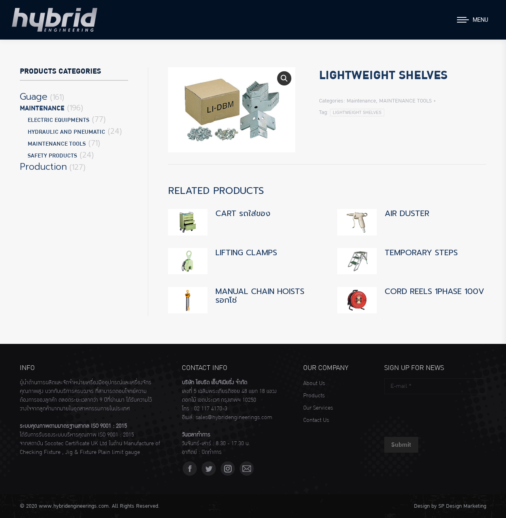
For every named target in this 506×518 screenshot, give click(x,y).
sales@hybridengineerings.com (234, 417)
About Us (314, 383)
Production (43, 167)
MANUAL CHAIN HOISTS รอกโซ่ (259, 295)
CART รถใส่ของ (242, 213)
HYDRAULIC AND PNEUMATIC (66, 132)
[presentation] (444, 413)
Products (314, 395)
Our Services (318, 408)
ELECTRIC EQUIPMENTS (58, 120)
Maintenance (361, 101)
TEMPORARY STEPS (421, 252)
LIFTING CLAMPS (246, 252)
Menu (480, 19)
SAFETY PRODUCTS (52, 155)
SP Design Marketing (462, 506)
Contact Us (316, 420)
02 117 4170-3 (210, 408)
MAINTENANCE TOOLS (405, 101)
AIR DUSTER (407, 213)
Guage (33, 97)
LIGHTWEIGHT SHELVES (357, 112)
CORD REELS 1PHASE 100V (434, 291)
